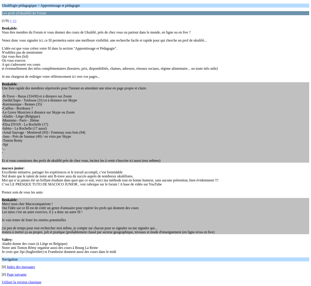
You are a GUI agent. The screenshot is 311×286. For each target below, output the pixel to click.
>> (15, 21)
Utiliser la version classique (21, 282)
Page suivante (17, 274)
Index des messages (21, 267)
